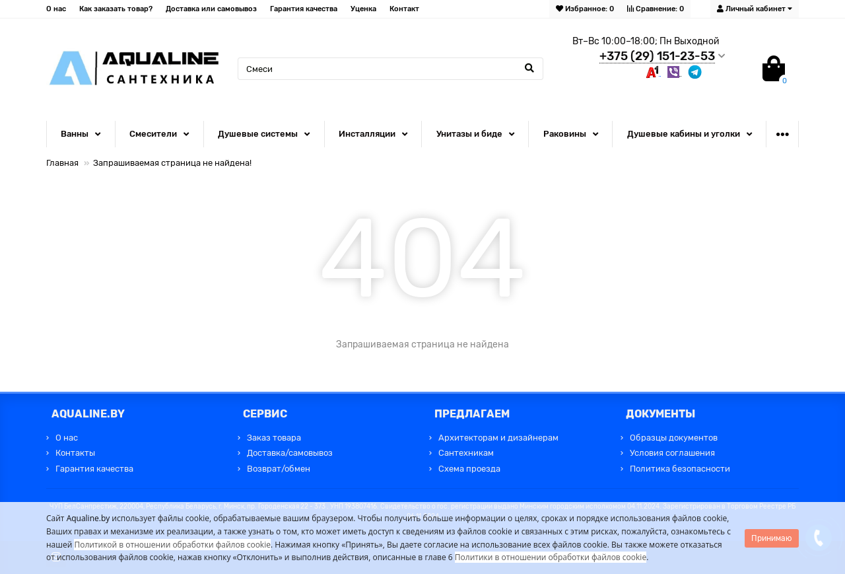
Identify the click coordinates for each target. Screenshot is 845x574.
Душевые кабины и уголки (683, 134)
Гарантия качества (303, 9)
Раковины (564, 134)
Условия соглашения (672, 453)
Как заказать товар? (115, 9)
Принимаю (771, 538)
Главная (62, 163)
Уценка (363, 9)
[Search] (390, 68)
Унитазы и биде (469, 134)
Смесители (153, 134)
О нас (56, 9)
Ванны (74, 134)
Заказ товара (274, 438)
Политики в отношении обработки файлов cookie (550, 557)
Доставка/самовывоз (290, 453)
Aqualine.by (88, 518)
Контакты (75, 453)
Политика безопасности (680, 469)
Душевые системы (258, 134)
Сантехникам (466, 453)
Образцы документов (674, 438)
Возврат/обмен (278, 469)
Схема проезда (469, 469)
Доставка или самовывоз (211, 9)
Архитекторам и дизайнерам (498, 438)
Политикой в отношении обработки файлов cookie (172, 544)
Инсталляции (367, 134)
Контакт (404, 9)
